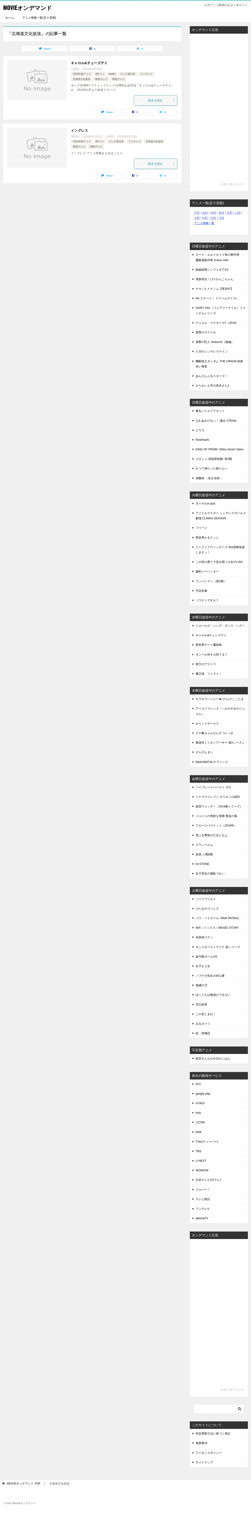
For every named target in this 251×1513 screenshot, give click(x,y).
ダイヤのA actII (205, 503)
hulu (198, 1112)
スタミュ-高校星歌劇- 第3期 (214, 459)
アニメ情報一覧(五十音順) (39, 17)
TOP (23, 1483)
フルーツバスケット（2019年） (216, 825)
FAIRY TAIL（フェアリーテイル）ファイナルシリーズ (220, 310)
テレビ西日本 (127, 73)
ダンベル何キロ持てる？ (212, 654)
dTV (198, 1084)
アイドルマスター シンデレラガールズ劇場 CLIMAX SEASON (221, 515)
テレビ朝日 (203, 1199)
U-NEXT (201, 1160)
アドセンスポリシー (209, 1452)
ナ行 (230, 212)
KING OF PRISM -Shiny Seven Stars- (220, 449)
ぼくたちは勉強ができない (213, 994)
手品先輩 (201, 590)
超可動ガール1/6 (206, 956)
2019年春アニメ (82, 73)
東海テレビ (101, 79)
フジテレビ (146, 73)
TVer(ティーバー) (207, 1141)
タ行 (221, 212)
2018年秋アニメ (82, 141)
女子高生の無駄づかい (210, 873)
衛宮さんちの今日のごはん (213, 1058)
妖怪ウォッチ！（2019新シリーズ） (219, 806)
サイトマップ (204, 1462)
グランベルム (204, 844)
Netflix (112, 73)
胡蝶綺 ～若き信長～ (209, 478)
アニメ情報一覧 (204, 223)
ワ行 (221, 218)
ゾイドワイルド (206, 899)
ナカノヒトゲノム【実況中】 (214, 288)
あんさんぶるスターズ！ (212, 376)
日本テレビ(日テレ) (208, 1179)
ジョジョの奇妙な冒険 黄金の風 (216, 816)
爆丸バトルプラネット (210, 411)
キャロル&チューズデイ (89, 63)
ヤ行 (205, 218)
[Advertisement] (219, 109)
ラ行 (213, 218)
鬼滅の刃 (201, 985)
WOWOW (202, 1170)
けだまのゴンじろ (207, 908)
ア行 (197, 212)
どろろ (200, 430)
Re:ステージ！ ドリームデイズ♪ (216, 298)
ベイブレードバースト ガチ (213, 787)
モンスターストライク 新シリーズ (218, 947)
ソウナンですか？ (207, 600)
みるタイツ (203, 1023)
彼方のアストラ (206, 664)
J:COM (200, 1122)
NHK (199, 1132)
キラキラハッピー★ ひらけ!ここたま (220, 699)
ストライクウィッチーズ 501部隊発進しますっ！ (220, 549)
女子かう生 (203, 966)
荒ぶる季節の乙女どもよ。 (213, 835)
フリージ (201, 527)
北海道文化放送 (81, 79)
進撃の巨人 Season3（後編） (215, 342)
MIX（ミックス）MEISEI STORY (217, 927)
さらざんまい (204, 752)
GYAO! (200, 1103)
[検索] (219, 1409)
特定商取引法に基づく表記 (213, 1433)
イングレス (79, 130)
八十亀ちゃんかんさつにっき (214, 733)
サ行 (213, 212)
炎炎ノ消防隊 (204, 854)
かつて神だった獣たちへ (212, 468)
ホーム (9, 17)
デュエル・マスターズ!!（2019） (217, 322)
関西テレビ (118, 79)
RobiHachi (202, 439)
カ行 (205, 212)
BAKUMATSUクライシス (212, 762)
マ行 (197, 218)
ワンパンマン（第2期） (211, 581)
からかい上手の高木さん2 (212, 385)
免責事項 (201, 1443)
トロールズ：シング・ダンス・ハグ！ (220, 625)
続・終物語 (203, 1033)
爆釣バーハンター (207, 571)
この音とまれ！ (206, 1014)
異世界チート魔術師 (209, 644)
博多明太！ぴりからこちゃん (214, 279)
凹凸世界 (201, 1004)
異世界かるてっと (207, 537)
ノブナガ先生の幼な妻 (210, 975)
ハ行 (238, 212)
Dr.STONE (202, 864)
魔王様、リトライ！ (209, 673)
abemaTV (202, 1218)
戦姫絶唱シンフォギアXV (212, 269)
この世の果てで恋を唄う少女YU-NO (219, 562)
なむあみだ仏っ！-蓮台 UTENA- (216, 420)
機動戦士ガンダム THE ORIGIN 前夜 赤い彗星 (219, 364)
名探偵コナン (204, 937)
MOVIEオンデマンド (30, 7)
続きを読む (161, 100)
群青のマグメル (206, 332)
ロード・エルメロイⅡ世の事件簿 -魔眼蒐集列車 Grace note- (219, 257)
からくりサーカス (207, 723)
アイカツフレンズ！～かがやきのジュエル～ (220, 711)
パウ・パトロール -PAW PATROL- (218, 918)
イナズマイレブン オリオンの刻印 (218, 796)
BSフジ (100, 73)
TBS (198, 1151)
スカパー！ (203, 1189)
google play (203, 1093)
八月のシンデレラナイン (212, 351)
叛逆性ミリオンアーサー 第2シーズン (220, 742)
